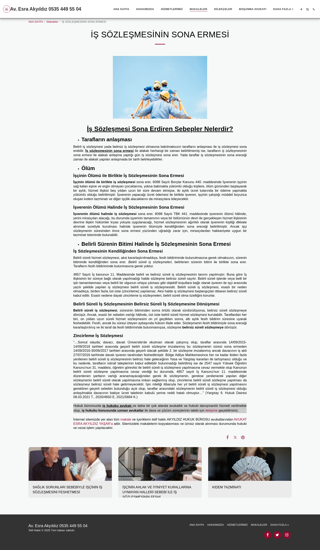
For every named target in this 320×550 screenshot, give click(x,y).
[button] (301, 9)
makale (125, 419)
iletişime (212, 410)
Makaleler (52, 21)
